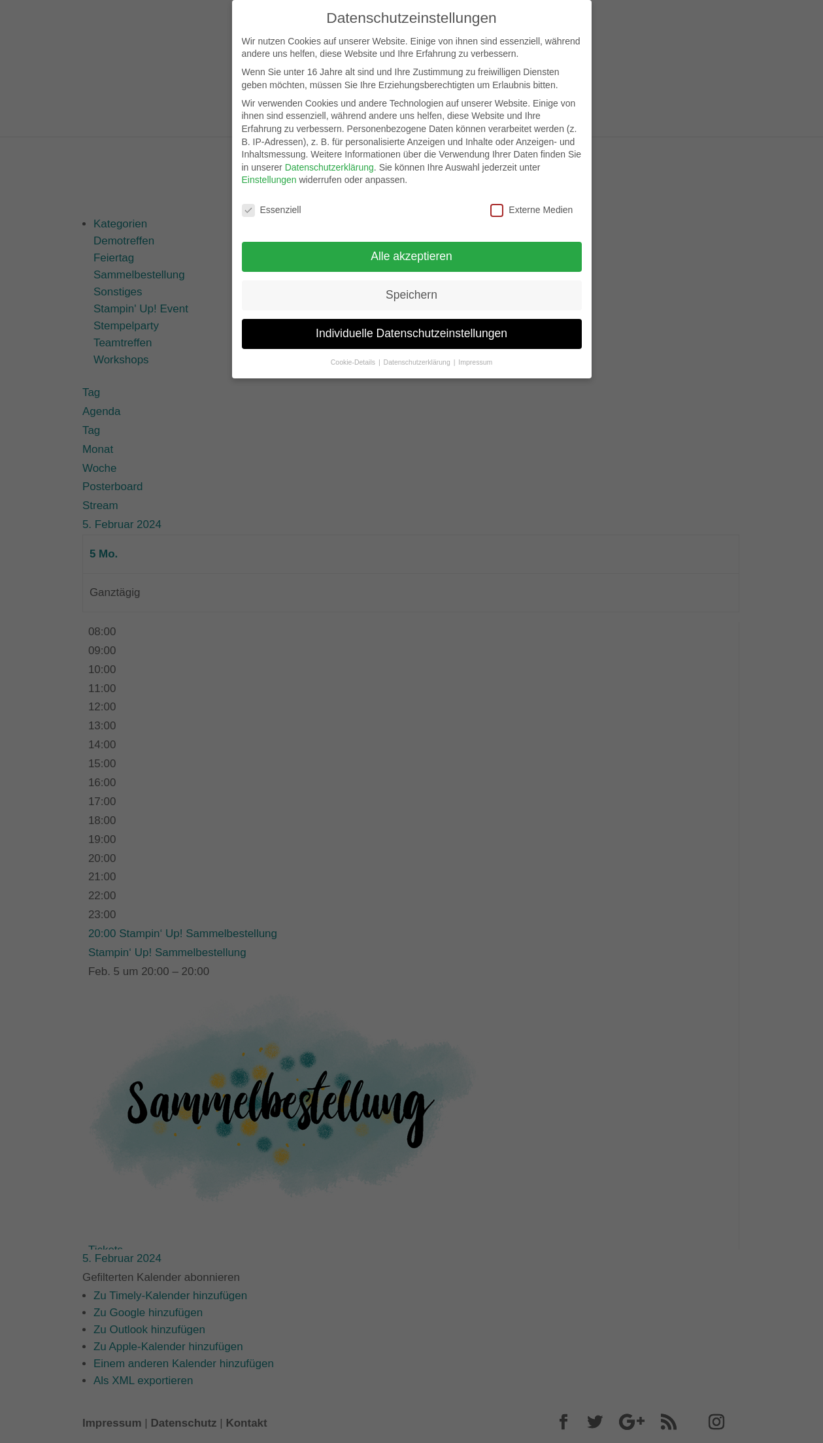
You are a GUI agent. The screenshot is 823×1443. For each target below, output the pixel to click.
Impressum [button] (475, 354)
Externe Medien (531, 203)
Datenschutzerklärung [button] (418, 354)
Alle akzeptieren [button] (411, 248)
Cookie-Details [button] (354, 354)
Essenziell (271, 203)
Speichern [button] (411, 286)
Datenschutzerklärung (329, 159)
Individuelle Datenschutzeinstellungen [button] (411, 325)
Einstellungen (269, 172)
